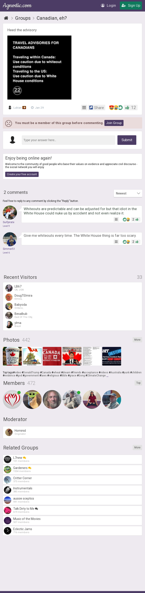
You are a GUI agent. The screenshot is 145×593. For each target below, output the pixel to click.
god (20, 375)
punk (127, 372)
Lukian (17, 107)
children (137, 372)
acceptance (91, 372)
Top (138, 382)
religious (54, 375)
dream (67, 372)
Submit (127, 140)
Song (82, 375)
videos (104, 372)
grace (72, 375)
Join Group (114, 123)
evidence (9, 375)
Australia (116, 372)
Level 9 (6, 226)
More (137, 339)
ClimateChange (96, 375)
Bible (64, 375)
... (107, 375)
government (31, 375)
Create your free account (22, 174)
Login (108, 5)
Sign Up (131, 5)
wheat (57, 372)
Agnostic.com (17, 5)
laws (44, 375)
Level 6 (6, 253)
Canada (46, 372)
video (18, 372)
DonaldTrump (31, 372)
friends (77, 372)
